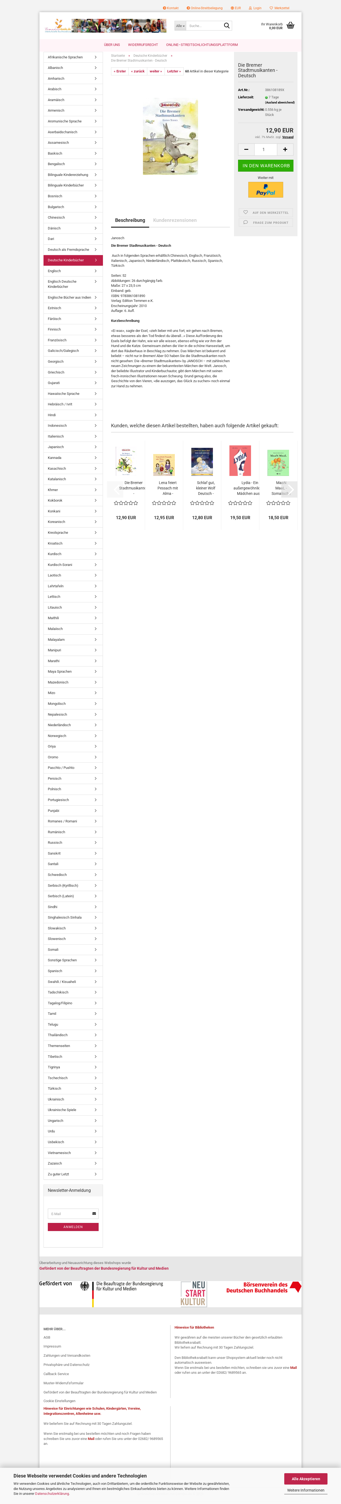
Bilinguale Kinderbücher (66, 188)
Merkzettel (279, 8)
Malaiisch (55, 631)
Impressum (52, 1349)
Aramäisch (56, 103)
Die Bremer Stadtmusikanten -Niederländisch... (133, 491)
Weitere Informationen (306, 1490)
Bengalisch (56, 167)
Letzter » (174, 74)
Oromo (53, 760)
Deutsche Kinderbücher (66, 263)
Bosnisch (55, 199)
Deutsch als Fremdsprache (68, 252)
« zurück (138, 74)
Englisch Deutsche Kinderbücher (62, 287)
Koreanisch (56, 525)
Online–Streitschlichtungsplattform (202, 45)
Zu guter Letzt (58, 1177)
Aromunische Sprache (65, 124)
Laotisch (54, 578)
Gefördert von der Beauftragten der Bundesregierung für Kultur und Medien (100, 1395)
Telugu (53, 1027)
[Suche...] (180, 26)
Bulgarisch (56, 210)
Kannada (54, 460)
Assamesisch (58, 146)
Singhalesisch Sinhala (65, 920)
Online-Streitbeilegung (205, 8)
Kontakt (171, 8)
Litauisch (55, 610)
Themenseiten (59, 1048)
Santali (53, 867)
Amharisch (56, 81)
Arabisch (54, 92)
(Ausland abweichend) (280, 105)
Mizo (51, 696)
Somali (53, 952)
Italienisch (56, 439)
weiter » (156, 74)
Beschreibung (130, 223)
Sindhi (52, 910)
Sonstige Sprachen (62, 963)
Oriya (52, 749)
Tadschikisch (58, 995)
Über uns (112, 45)
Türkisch (54, 1091)
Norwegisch (57, 738)
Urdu (51, 1134)
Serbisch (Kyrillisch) (63, 888)
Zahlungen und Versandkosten (67, 1358)
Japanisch (56, 450)
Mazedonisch (58, 685)
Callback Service (56, 1377)
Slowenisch (57, 942)
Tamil (52, 1017)
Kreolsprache (58, 535)
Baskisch (55, 156)
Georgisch (55, 364)
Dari (51, 242)
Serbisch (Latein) (61, 899)
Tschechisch (58, 1081)
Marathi (53, 664)
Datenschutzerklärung (52, 1494)
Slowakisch (57, 931)
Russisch (55, 845)
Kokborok (55, 503)
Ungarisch (55, 1123)
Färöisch (54, 321)
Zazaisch (55, 1166)
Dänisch (54, 231)
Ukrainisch (56, 1102)
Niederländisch (59, 728)
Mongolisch (57, 706)
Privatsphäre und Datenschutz (66, 1368)
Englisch (54, 274)
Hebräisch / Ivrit (60, 407)
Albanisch (55, 71)
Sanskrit (54, 856)
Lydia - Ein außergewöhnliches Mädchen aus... (249, 490)
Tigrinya (54, 1070)
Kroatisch (55, 546)
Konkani (54, 514)
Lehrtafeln (55, 589)
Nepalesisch (57, 717)
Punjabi (53, 813)
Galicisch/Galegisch (63, 354)
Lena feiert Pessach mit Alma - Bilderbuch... (167, 491)
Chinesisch (56, 220)
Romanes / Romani (62, 824)
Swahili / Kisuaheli (62, 984)
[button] (236, 8)
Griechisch (56, 375)
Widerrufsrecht (143, 45)
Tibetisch (55, 1059)
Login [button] (255, 8)
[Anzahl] (265, 152)
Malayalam (56, 642)
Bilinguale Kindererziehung (68, 177)
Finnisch (54, 332)
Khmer (53, 493)
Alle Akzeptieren (306, 1479)
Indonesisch (57, 428)
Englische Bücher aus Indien (69, 300)
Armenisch (56, 113)
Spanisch (55, 974)
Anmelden (73, 1230)
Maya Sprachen (60, 674)
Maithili (53, 621)
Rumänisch (56, 835)
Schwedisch (57, 877)
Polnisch (54, 792)
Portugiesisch (58, 803)
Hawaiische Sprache (63, 396)
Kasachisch (57, 471)
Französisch (57, 343)
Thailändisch (58, 1038)
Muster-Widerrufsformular (63, 1386)
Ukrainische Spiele (62, 1113)
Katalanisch (57, 482)
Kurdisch (54, 557)
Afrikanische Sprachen (65, 60)
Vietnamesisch (59, 1155)
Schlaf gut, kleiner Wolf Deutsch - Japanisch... (205, 491)
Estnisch (54, 311)
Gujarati (54, 385)
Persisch (54, 781)
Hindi (52, 418)
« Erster (120, 74)
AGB (47, 1340)
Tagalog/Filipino (60, 1006)
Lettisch (54, 600)
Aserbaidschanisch (62, 135)
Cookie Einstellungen (59, 1404)
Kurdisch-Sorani (60, 567)
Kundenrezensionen (175, 223)
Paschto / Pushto (61, 771)
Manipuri (54, 653)
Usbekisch (56, 1145)
